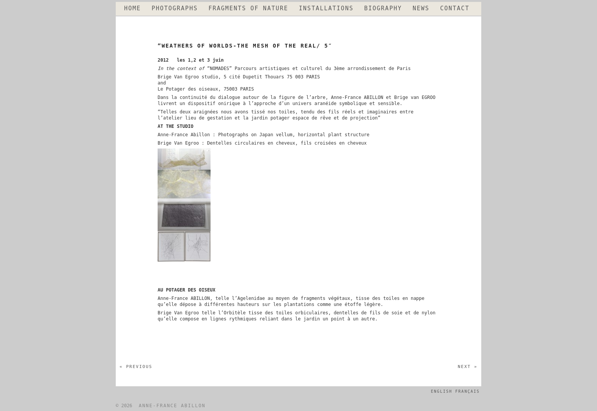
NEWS (421, 8)
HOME (132, 8)
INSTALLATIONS (326, 8)
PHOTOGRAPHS (175, 8)
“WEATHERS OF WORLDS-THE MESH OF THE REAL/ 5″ (245, 46)
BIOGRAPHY (383, 8)
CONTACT (454, 8)
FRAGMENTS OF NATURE (248, 8)
